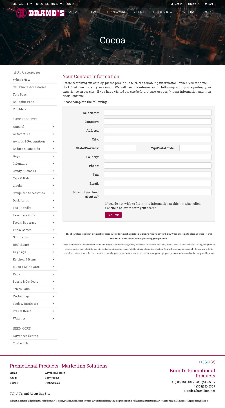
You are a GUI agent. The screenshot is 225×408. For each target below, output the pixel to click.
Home (13, 372)
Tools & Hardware (25, 303)
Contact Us (20, 343)
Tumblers (19, 109)
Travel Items (22, 311)
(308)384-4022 (184, 382)
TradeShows (165, 14)
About (13, 377)
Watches (19, 318)
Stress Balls (21, 289)
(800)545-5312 (205, 382)
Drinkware (118, 14)
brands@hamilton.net (199, 391)
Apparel (77, 14)
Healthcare (21, 244)
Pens (16, 274)
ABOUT (23, 4)
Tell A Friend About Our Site (30, 393)
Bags (96, 14)
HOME (12, 4)
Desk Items (21, 200)
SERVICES (51, 4)
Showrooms (52, 377)
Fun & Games (22, 230)
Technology (21, 296)
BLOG (39, 4)
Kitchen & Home (25, 259)
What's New (21, 79)
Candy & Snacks (24, 171)
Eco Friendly (22, 208)
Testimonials (52, 382)
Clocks (17, 185)
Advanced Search (25, 336)
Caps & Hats (21, 178)
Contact (14, 382)
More (209, 14)
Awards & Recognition (29, 141)
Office (140, 14)
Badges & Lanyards (26, 149)
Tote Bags (20, 94)
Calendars (20, 163)
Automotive (21, 134)
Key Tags (19, 252)
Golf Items (20, 237)
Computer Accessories (29, 193)
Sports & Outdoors (25, 281)
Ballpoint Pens (23, 102)
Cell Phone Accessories (29, 87)
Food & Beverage (24, 222)
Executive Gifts (24, 215)
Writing (190, 14)
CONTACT (72, 4)
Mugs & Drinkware (26, 267)
